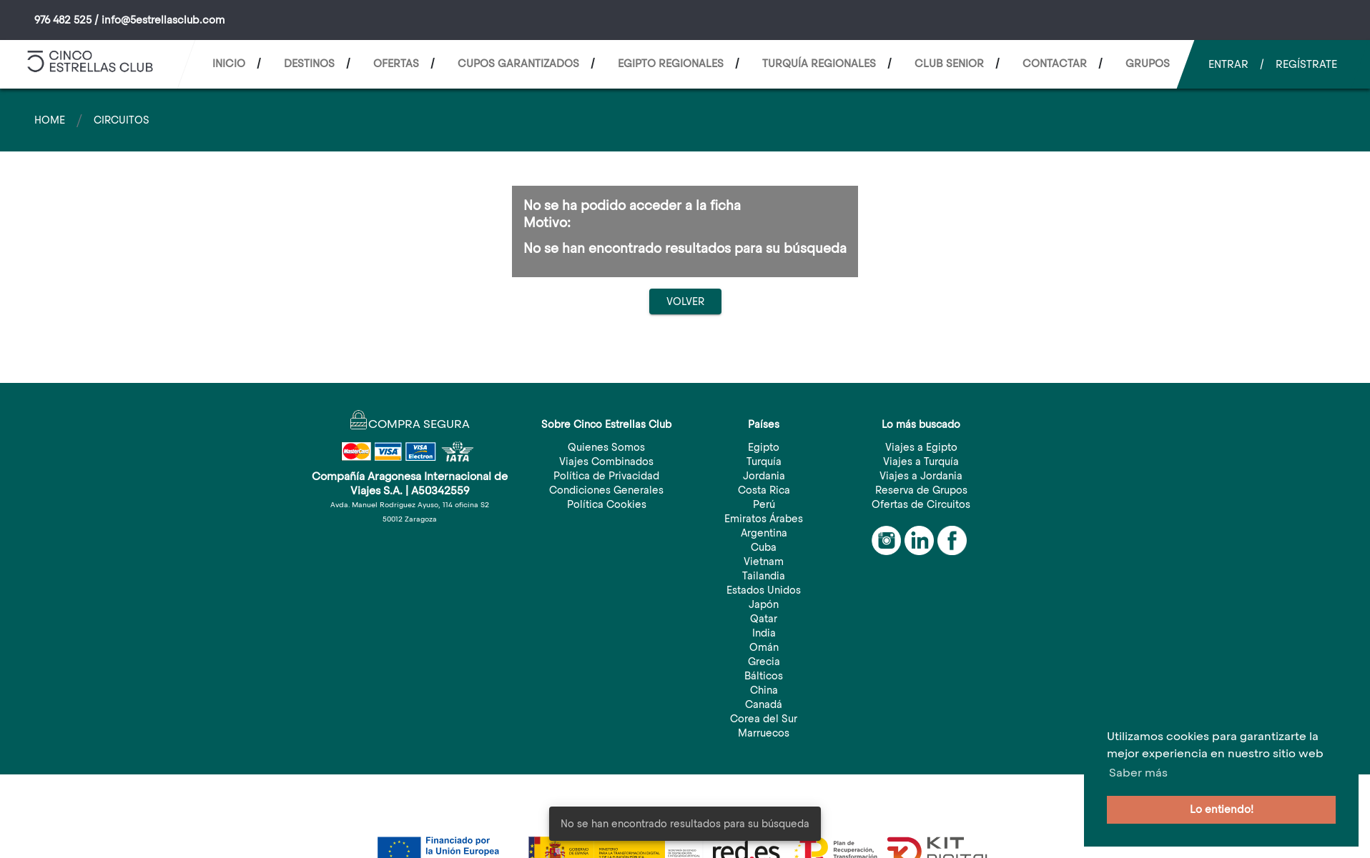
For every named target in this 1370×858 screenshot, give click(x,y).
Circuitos (121, 120)
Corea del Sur (763, 718)
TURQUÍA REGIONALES (819, 63)
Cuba (764, 547)
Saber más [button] (1138, 772)
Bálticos (763, 675)
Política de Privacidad (606, 475)
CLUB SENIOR (949, 63)
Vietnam (764, 561)
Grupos (1147, 63)
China (764, 690)
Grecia (764, 661)
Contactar (1054, 63)
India (764, 633)
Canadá (763, 704)
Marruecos (763, 733)
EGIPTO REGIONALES (671, 63)
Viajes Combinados (606, 461)
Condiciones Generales (606, 490)
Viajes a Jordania (920, 475)
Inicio (228, 63)
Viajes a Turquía (921, 461)
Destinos (309, 63)
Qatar (763, 618)
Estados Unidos (763, 590)
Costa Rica (764, 490)
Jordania (764, 475)
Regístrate (1306, 64)
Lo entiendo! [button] (1221, 809)
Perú (764, 504)
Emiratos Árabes (763, 518)
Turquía (764, 461)
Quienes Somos (606, 447)
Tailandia (763, 575)
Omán (764, 647)
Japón (764, 604)
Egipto (763, 447)
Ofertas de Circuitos (921, 504)
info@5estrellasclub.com (163, 20)
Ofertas (396, 63)
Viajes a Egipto (921, 447)
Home (49, 120)
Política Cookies (606, 504)
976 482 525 (63, 20)
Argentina (764, 533)
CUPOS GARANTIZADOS (518, 63)
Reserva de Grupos (921, 490)
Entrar (1228, 64)
